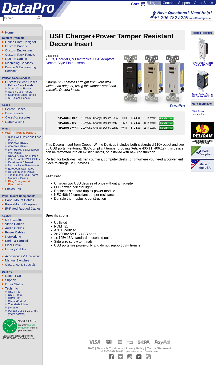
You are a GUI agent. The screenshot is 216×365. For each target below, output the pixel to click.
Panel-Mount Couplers (21, 204)
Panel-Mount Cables (19, 200)
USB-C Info (15, 294)
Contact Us (13, 275)
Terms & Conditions (110, 348)
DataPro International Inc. (130, 351)
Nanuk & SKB (15, 121)
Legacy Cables (15, 249)
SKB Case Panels (19, 98)
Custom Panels (16, 46)
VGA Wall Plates (18, 146)
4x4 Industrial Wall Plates (23, 174)
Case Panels (14, 113)
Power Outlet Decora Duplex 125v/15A (202, 64)
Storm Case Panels (19, 88)
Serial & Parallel (16, 240)
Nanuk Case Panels (20, 91)
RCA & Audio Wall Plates (23, 156)
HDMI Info (14, 298)
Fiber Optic (13, 245)
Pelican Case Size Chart (22, 310)
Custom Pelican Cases (21, 82)
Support (184, 3)
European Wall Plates (21, 168)
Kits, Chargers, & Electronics (19, 183)
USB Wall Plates (18, 143)
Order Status (203, 3)
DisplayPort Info (17, 301)
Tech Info (11, 288)
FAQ (91, 348)
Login (154, 3)
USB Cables (14, 219)
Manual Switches (17, 260)
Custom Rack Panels (20, 54)
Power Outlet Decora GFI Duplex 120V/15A (202, 95)
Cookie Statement (159, 348)
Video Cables (14, 224)
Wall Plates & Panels (20, 132)
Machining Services (19, 63)
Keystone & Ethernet (20, 162)
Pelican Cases (15, 109)
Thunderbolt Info (18, 304)
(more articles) (16, 313)
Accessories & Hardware (22, 256)
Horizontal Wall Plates (21, 171)
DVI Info (13, 307)
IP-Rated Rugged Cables (23, 208)
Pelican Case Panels (20, 85)
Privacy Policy (134, 348)
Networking (13, 236)
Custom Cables (16, 59)
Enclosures (13, 189)
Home (9, 32)
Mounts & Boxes (18, 178)
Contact (168, 3)
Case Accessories (18, 117)
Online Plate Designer (20, 42)
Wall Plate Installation (198, 113)
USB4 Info (14, 291)
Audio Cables (14, 228)
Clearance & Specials (20, 264)
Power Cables (15, 232)
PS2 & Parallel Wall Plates (24, 159)
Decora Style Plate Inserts (23, 165)
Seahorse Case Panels (22, 94)
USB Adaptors (104, 59)
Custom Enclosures (19, 50)
